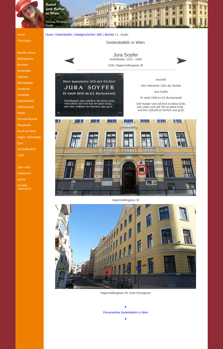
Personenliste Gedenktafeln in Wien (125, 312)
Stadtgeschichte (84, 34)
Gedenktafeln (63, 34)
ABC (99, 34)
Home (49, 34)
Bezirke (109, 34)
